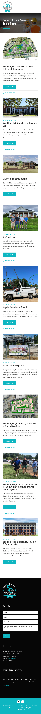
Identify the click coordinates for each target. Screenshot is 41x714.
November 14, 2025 (9, 120)
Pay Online (6, 686)
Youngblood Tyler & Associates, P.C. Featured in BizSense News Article (19, 543)
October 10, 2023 (9, 421)
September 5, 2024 (9, 363)
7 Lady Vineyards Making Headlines (15, 178)
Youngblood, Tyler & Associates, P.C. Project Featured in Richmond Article (18, 67)
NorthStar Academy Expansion (13, 365)
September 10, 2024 (9, 304)
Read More (9, 86)
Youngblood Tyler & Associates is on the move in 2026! (20, 124)
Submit (6, 636)
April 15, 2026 (8, 64)
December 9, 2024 (9, 234)
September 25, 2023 (9, 481)
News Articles (10, 149)
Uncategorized (10, 93)
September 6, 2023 (9, 539)
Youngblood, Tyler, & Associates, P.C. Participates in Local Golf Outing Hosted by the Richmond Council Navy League (20, 487)
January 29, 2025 (9, 176)
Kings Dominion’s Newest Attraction (15, 307)
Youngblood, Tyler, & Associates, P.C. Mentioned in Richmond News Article (19, 424)
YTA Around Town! (9, 237)
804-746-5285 (12, 658)
